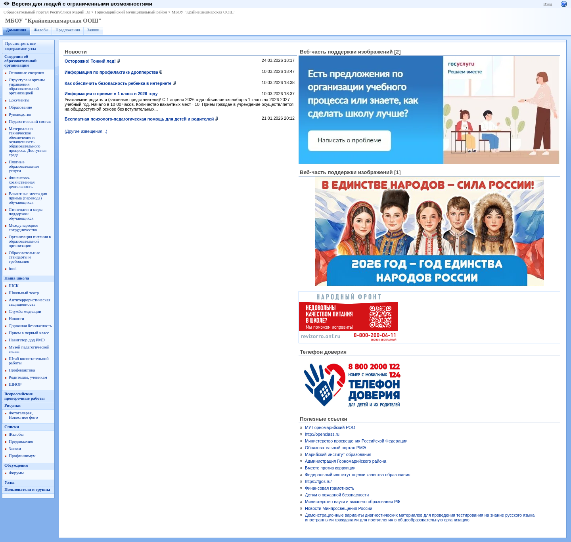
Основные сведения (26, 73)
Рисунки (12, 405)
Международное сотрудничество (23, 227)
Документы (19, 100)
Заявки (93, 30)
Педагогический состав (30, 121)
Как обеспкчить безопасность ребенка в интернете (118, 83)
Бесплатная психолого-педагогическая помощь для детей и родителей (139, 119)
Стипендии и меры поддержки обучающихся (25, 213)
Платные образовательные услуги (24, 166)
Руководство (20, 114)
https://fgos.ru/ (318, 481)
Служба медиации (25, 311)
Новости (16, 318)
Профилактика (22, 370)
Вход (547, 4)
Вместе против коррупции (330, 467)
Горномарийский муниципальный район (131, 12)
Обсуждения (16, 465)
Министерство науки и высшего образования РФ (352, 501)
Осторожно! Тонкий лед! (90, 61)
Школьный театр (24, 293)
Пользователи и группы (27, 489)
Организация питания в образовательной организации (30, 241)
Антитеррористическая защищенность (29, 302)
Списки (11, 427)
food (13, 268)
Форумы (16, 473)
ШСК (14, 285)
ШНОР (15, 384)
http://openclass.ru (322, 434)
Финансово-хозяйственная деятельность (21, 182)
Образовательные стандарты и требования (24, 257)
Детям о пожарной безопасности (337, 494)
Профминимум (22, 456)
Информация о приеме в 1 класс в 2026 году (111, 93)
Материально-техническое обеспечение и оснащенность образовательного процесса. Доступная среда (27, 141)
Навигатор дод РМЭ (27, 340)
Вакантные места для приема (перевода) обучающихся (28, 198)
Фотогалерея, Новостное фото (23, 415)
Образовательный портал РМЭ (335, 447)
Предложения (68, 30)
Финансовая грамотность (329, 488)
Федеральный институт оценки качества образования (357, 474)
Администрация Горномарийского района (345, 461)
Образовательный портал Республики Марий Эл (47, 12)
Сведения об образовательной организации (20, 60)
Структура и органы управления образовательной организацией (27, 86)
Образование (20, 107)
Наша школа (16, 278)
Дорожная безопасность (30, 326)
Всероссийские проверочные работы (24, 396)
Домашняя (16, 30)
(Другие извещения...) (86, 131)
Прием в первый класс (29, 333)
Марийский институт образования (338, 454)
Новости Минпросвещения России (338, 508)
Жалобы (41, 30)
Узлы (9, 482)
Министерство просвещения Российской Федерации (356, 441)
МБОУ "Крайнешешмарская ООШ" (204, 12)
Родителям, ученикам (28, 377)
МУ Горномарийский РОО (330, 427)
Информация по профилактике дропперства (111, 72)
